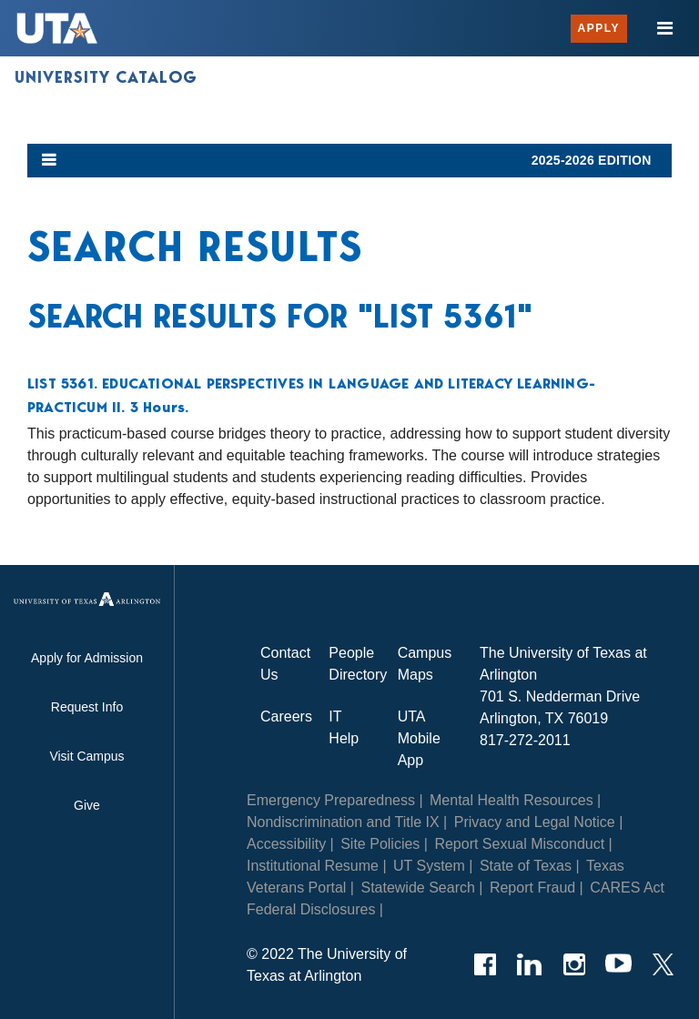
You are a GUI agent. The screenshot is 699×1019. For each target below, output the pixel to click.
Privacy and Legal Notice (534, 822)
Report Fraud (532, 887)
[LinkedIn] (529, 964)
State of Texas (526, 865)
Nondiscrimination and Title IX (343, 822)
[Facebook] (484, 964)
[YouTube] (618, 964)
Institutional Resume (313, 865)
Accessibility (286, 844)
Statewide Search (417, 887)
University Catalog (106, 77)
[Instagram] (574, 964)
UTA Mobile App (419, 738)
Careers (286, 716)
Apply (599, 28)
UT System (429, 865)
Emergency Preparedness (331, 800)
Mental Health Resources (511, 800)
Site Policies (380, 844)
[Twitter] (663, 964)
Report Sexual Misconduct (519, 844)
